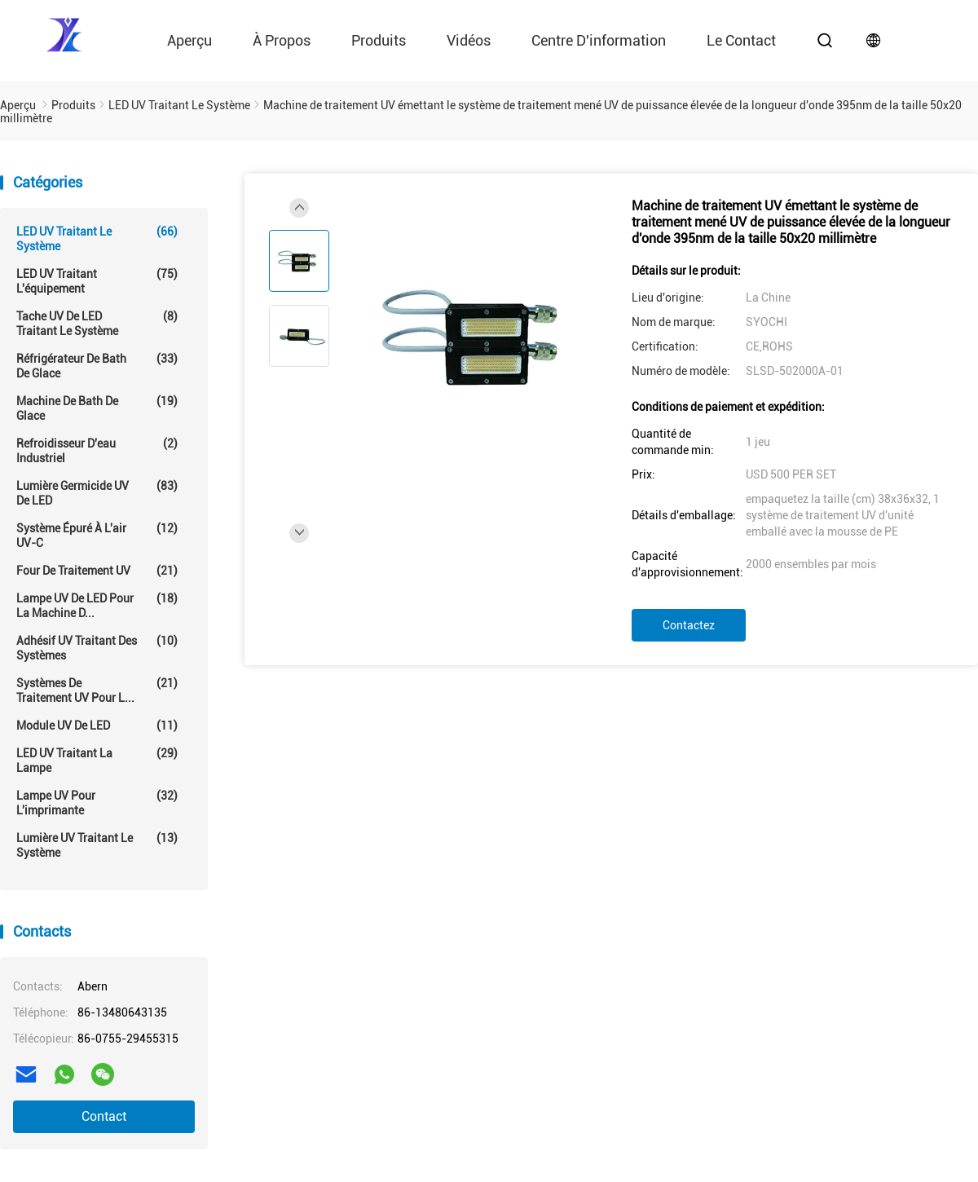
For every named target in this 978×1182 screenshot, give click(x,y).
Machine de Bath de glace (97, 408)
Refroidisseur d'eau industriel (97, 450)
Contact (104, 1116)
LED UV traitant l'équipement (97, 281)
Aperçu (189, 40)
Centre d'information (598, 40)
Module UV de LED (97, 725)
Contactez (689, 625)
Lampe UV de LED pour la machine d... (97, 605)
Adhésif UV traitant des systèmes (97, 647)
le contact (741, 40)
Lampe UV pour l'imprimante (97, 802)
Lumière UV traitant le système (97, 845)
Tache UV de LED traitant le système (97, 323)
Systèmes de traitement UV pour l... (97, 690)
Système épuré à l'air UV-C (97, 535)
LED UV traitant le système (97, 238)
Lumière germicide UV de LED (97, 493)
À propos (282, 40)
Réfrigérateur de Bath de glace (97, 365)
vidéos (469, 40)
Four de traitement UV (97, 570)
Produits (378, 40)
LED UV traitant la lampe (97, 760)
